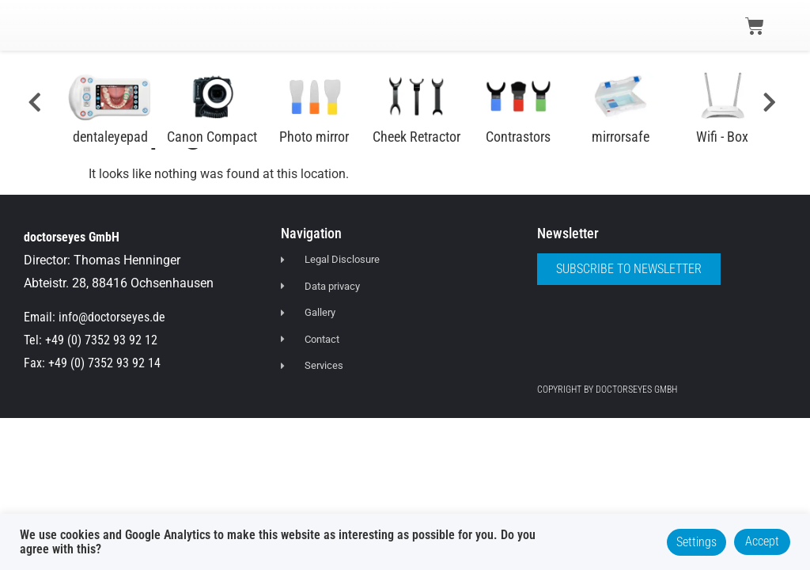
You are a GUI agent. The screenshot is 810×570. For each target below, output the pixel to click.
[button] (41, 25)
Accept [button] (762, 541)
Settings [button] (696, 541)
